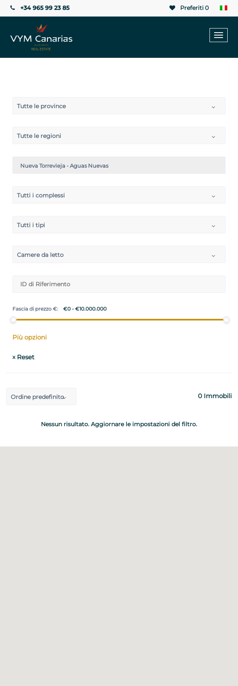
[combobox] (119, 105)
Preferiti (189, 8)
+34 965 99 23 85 (38, 8)
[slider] (13, 319)
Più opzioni (29, 337)
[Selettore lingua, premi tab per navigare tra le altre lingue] (223, 8)
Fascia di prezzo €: (35, 308)
